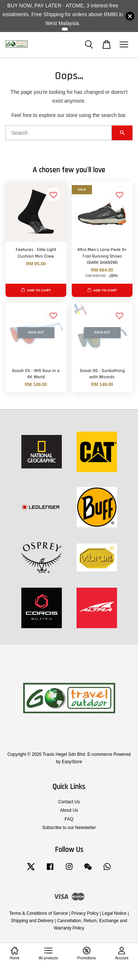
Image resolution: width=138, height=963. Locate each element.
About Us (69, 810)
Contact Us (69, 801)
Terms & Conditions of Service (38, 913)
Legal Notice (114, 913)
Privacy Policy (85, 913)
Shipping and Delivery (32, 920)
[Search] (59, 132)
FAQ (69, 819)
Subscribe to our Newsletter (69, 827)
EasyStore (72, 761)
